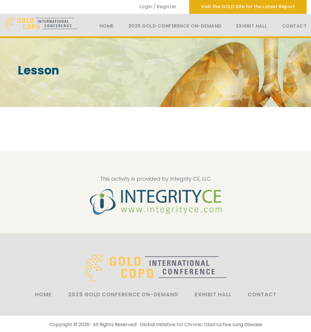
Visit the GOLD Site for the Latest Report (248, 6)
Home (107, 26)
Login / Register (157, 6)
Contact (294, 26)
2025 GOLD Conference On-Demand (175, 26)
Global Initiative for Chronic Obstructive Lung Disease (201, 324)
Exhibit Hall (251, 26)
